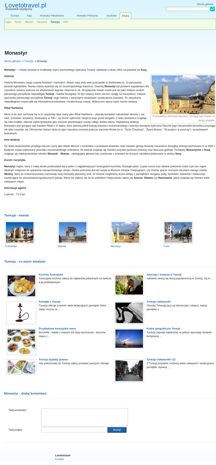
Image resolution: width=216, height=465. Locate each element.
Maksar (62, 246)
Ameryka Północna (87, 15)
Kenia (18, 22)
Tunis (166, 246)
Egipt (8, 22)
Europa (15, 15)
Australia (112, 15)
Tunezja (28, 61)
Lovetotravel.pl (25, 5)
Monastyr (116, 246)
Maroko (29, 22)
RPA (65, 22)
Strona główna (12, 61)
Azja (29, 15)
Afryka (125, 15)
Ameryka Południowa (52, 15)
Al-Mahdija (11, 246)
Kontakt (59, 462)
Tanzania (42, 22)
